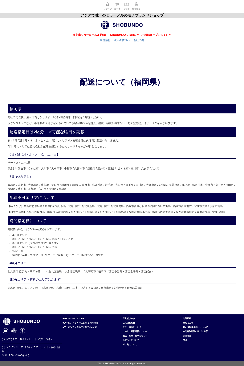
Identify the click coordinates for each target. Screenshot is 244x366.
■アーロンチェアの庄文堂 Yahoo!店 (80, 327)
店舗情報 (105, 40)
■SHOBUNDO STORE (73, 318)
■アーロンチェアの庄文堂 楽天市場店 (80, 323)
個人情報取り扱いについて (195, 327)
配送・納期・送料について (135, 336)
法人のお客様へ (130, 323)
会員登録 (187, 318)
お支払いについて (131, 340)
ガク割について (130, 344)
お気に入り (188, 323)
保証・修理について (132, 327)
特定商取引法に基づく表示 (195, 331)
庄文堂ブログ (129, 318)
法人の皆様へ (122, 40)
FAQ (185, 340)
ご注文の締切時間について (135, 331)
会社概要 (138, 40)
